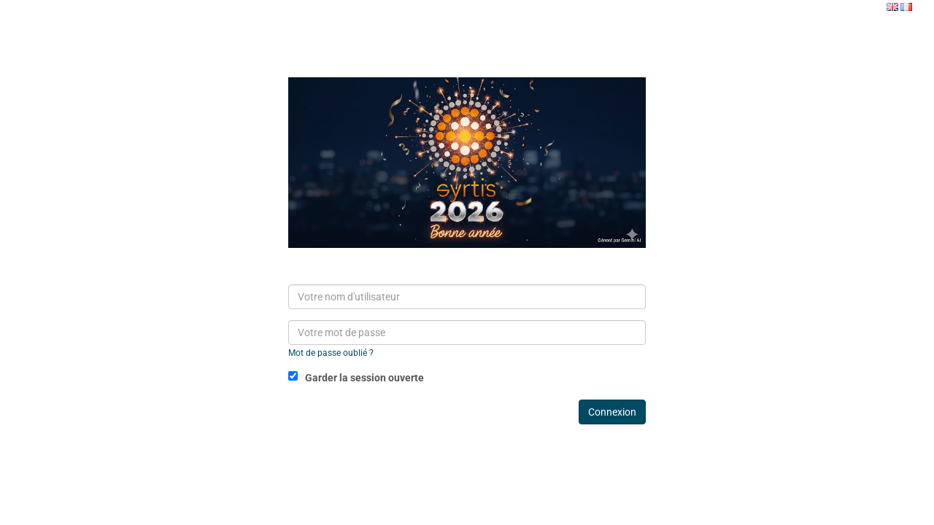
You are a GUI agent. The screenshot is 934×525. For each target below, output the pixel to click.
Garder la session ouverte (356, 377)
